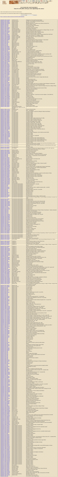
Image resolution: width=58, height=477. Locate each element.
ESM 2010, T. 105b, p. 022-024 (5, 152)
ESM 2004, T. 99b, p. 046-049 (5, 122)
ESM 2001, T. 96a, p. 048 (4, 354)
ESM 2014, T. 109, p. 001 (4, 404)
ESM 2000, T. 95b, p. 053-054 (5, 174)
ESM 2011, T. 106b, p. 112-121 (5, 109)
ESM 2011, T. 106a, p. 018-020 (5, 257)
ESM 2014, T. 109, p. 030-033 (5, 151)
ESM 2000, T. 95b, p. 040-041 (5, 473)
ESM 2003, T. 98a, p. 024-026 (5, 244)
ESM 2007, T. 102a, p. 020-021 (5, 250)
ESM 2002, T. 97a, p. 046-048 (5, 95)
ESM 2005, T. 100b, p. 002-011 (5, 448)
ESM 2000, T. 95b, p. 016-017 (5, 344)
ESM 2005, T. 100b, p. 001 (4, 305)
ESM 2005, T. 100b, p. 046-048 (5, 96)
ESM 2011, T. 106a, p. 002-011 (5, 461)
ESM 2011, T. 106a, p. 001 (4, 397)
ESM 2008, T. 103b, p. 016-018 (5, 474)
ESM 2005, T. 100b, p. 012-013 (5, 306)
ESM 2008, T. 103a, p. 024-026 (5, 319)
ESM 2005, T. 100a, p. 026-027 (5, 259)
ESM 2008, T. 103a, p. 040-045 (5, 23)
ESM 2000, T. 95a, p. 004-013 (5, 425)
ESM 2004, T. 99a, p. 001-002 (5, 300)
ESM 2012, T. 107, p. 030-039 (5, 79)
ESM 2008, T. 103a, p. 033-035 (5, 387)
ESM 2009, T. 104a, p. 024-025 (5, 61)
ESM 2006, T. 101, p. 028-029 (5, 377)
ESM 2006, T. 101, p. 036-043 (5, 97)
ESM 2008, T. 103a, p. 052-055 (5, 455)
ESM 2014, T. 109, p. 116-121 (5, 83)
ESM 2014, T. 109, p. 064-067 (5, 333)
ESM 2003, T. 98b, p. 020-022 (5, 299)
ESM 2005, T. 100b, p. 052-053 (5, 424)
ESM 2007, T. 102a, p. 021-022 (5, 167)
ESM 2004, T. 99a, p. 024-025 (5, 466)
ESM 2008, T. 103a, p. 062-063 (5, 390)
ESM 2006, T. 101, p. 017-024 (5, 86)
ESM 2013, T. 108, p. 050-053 (5, 242)
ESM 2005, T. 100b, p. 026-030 (5, 410)
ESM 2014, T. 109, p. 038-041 (5, 470)
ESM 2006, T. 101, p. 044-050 (5, 132)
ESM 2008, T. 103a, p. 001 (4, 386)
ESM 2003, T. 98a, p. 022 (4, 189)
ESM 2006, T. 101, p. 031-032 (5, 131)
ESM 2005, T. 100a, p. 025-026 (5, 278)
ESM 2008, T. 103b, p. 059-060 (5, 391)
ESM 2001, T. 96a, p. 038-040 (5, 69)
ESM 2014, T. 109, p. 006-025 (5, 416)
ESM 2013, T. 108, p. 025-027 (5, 402)
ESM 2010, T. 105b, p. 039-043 (5, 471)
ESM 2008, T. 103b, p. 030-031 (5, 57)
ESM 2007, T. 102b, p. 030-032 (5, 281)
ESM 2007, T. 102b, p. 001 (4, 251)
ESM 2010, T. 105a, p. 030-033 (5, 280)
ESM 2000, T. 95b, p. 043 (4, 40)
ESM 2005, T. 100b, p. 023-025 (5, 153)
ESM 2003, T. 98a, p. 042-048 (5, 439)
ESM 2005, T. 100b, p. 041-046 (5, 127)
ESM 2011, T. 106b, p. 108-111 (5, 60)
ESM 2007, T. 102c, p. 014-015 (5, 110)
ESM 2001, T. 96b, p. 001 (4, 293)
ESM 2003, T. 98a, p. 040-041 (5, 368)
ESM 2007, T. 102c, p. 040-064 (5, 385)
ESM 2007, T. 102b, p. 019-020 (5, 311)
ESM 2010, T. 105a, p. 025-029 (5, 178)
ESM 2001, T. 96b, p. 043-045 (5, 163)
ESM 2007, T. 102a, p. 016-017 (5, 379)
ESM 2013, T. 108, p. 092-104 (5, 231)
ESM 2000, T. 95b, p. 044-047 (5, 112)
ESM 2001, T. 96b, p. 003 (4, 358)
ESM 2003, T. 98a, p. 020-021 (5, 297)
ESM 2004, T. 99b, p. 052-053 (5, 125)
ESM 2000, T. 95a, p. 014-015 (5, 335)
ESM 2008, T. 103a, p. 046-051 (5, 321)
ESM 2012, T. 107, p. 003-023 (5, 462)
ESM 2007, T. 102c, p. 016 (4, 213)
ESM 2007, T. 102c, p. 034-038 (5, 133)
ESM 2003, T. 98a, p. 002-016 (5, 438)
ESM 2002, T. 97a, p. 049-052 (5, 115)
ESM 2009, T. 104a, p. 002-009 (5, 457)
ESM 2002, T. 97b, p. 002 (4, 156)
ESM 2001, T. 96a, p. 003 (4, 352)
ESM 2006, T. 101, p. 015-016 (5, 274)
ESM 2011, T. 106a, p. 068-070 (5, 166)
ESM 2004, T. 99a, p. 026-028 (5, 120)
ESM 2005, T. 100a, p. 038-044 (5, 202)
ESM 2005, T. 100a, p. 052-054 (5, 269)
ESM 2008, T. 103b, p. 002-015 (5, 456)
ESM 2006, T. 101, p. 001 (4, 375)
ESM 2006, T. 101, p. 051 (4, 206)
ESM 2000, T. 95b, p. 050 (4, 346)
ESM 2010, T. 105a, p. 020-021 (5, 225)
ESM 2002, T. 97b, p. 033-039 (5, 239)
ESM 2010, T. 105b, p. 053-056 (5, 165)
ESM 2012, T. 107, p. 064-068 (5, 230)
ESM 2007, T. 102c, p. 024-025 (5, 317)
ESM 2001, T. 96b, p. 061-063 (5, 363)
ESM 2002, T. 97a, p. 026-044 (5, 94)
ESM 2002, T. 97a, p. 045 (4, 364)
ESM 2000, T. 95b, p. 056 (4, 33)
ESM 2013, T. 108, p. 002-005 (5, 330)
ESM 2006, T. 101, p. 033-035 (5, 74)
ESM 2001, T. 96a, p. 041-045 (5, 113)
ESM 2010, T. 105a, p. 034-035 (5, 179)
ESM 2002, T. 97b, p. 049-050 (5, 176)
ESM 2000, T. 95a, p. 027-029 (5, 243)
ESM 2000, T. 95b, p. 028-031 (5, 289)
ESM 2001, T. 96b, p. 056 (4, 362)
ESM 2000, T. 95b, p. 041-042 (5, 345)
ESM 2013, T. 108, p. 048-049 (5, 273)
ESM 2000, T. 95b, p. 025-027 (5, 91)
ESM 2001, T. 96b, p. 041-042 (5, 169)
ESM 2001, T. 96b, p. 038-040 (5, 39)
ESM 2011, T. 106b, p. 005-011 (5, 241)
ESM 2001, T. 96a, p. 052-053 (5, 21)
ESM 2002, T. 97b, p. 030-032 (5, 437)
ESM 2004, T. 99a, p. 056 (4, 45)
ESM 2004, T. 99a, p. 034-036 (5, 261)
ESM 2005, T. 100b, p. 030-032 (5, 248)
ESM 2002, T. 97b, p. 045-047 (5, 187)
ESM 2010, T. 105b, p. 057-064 (5, 226)
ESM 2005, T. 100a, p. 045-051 (5, 203)
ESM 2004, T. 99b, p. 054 (4, 200)
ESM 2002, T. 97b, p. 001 (4, 295)
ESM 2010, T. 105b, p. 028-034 (5, 136)
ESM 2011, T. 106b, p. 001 (4, 399)
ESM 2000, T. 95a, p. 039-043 (5, 93)
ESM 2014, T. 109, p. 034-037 (5, 234)
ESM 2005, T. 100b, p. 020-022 (5, 308)
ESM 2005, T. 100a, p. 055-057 (5, 126)
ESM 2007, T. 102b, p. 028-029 (5, 37)
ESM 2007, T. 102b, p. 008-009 (5, 36)
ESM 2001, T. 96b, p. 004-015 (5, 432)
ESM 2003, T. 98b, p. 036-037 (5, 34)
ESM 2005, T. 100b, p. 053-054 (5, 204)
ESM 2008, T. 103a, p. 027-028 (5, 84)
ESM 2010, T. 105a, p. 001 (4, 393)
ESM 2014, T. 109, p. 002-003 (5, 331)
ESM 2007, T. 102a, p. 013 (4, 75)
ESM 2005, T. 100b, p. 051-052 (5, 249)
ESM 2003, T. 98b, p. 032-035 (5, 119)
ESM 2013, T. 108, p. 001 (4, 329)
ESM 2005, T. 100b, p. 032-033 (5, 374)
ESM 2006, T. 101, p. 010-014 (5, 309)
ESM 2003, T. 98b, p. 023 (4, 268)
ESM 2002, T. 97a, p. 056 (4, 365)
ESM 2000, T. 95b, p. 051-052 (5, 468)
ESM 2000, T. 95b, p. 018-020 (5, 412)
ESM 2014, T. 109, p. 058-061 (5, 46)
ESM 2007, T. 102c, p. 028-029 (5, 267)
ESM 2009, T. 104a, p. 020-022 (5, 322)
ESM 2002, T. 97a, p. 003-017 (5, 434)
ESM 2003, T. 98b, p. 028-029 (5, 272)
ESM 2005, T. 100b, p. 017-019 (5, 307)
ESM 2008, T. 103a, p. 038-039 (5, 320)
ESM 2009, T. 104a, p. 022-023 (5, 182)
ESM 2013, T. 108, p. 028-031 (5, 28)
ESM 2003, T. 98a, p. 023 (4, 190)
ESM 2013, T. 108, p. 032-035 (5, 422)
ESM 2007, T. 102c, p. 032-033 (5, 215)
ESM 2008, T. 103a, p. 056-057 (5, 389)
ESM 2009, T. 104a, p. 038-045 (5, 170)
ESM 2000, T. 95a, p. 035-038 (5, 426)
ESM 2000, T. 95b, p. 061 (4, 262)
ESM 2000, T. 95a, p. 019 (4, 339)
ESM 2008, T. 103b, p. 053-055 (5, 134)
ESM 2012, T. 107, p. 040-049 (5, 401)
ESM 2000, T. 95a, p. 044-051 (5, 270)
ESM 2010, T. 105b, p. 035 (4, 137)
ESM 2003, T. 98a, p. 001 (4, 367)
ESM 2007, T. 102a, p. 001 (4, 378)
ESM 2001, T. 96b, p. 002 (4, 155)
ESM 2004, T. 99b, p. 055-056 (5, 164)
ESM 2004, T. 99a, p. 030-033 (5, 121)
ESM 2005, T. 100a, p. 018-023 (5, 56)
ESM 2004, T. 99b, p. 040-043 (5, 148)
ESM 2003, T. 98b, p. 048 (4, 370)
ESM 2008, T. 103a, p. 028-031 (5, 22)
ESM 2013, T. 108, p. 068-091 (5, 403)
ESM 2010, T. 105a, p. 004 (4, 25)
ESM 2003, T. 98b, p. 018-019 (5, 369)
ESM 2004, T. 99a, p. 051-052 (5, 104)
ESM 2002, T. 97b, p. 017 (4, 186)
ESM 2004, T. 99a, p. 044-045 (5, 246)
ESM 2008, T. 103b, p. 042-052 (5, 279)
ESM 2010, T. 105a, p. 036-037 (5, 27)
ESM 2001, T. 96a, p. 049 (4, 355)
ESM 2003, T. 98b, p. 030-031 (5, 63)
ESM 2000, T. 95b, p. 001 (4, 288)
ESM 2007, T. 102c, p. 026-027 (5, 318)
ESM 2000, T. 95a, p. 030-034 (5, 409)
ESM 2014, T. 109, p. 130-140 (5, 47)
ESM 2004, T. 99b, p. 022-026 (5, 445)
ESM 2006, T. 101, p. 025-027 (5, 376)
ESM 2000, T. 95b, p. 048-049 (5, 413)
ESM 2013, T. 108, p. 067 (4, 81)
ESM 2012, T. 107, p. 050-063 (5, 286)
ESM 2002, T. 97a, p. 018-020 (5, 157)
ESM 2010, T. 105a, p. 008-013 (5, 224)
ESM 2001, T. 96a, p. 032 (4, 353)
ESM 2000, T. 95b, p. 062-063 (5, 263)
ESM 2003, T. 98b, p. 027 (4, 62)
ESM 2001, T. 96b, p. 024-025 (5, 106)
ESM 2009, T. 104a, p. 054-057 (5, 58)
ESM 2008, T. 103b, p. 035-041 (5, 217)
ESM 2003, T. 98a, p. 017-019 (5, 414)
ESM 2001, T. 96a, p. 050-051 (5, 469)
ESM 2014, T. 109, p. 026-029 (5, 332)
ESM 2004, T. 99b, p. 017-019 (5, 158)
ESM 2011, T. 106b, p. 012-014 (5, 228)
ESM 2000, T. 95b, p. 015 (4, 50)
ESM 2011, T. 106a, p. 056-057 (5, 181)
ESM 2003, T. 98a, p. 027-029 (5, 283)
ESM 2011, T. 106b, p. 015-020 (5, 229)
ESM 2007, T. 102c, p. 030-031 (5, 214)
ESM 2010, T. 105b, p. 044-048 (5, 411)
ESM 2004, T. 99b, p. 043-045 (5, 105)
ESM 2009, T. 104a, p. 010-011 (5, 218)
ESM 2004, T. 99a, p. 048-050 (5, 111)
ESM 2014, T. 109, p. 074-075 (5, 72)
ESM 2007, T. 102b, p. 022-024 (5, 71)
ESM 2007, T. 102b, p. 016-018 (5, 282)
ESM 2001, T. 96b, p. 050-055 (5, 114)
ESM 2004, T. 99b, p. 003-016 (5, 444)
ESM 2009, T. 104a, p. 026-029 (5, 472)
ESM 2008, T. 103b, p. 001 (4, 24)
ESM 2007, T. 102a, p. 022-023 (5, 421)
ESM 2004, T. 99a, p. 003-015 (5, 443)
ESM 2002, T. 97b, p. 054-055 (5, 366)
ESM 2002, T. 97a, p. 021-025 (5, 52)
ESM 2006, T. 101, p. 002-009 (5, 449)
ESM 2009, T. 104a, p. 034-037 (5, 85)
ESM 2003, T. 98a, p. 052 (4, 193)
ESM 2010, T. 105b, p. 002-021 (5, 460)
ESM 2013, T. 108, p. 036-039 (5, 423)
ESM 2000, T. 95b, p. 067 (4, 351)
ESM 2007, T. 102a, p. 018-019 (5, 380)
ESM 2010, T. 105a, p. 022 (4, 26)
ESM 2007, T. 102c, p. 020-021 (5, 316)
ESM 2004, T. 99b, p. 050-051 (5, 123)
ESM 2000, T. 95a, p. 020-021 (5, 92)
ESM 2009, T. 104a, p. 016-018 (5, 219)
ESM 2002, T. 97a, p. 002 (4, 433)
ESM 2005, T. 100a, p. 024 (4, 247)
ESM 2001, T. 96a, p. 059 (4, 356)
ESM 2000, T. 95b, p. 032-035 (5, 420)
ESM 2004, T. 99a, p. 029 (4, 260)
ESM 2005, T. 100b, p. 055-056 (5, 205)
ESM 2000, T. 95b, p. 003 (4, 343)
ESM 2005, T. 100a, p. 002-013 (5, 446)
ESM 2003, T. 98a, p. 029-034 (5, 70)
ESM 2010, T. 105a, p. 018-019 (5, 458)
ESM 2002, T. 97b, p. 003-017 (5, 435)
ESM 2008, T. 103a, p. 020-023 (5, 49)
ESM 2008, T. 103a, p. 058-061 (5, 216)
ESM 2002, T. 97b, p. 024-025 (5, 296)
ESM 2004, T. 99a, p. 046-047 (5, 285)
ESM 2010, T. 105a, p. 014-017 (5, 238)
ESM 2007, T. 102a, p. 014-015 (5, 310)
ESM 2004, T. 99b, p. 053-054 (5, 258)
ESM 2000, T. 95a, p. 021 (4, 340)
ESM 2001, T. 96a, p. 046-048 (5, 103)
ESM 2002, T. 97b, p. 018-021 (5, 467)
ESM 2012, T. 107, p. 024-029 (5, 328)
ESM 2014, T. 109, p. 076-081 (5, 82)
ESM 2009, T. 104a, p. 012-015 (5, 180)
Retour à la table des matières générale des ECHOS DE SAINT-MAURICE (12, 16)
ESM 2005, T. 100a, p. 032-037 (5, 201)
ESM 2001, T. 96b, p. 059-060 (5, 73)
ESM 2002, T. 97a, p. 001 (4, 294)
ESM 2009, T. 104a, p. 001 (4, 392)
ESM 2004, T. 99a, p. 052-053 (5, 177)
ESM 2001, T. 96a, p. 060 (4, 357)
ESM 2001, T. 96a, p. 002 (4, 154)
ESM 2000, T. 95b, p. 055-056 (5, 175)
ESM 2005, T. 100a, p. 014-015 (5, 447)
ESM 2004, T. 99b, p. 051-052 (5, 124)
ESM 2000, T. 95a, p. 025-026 (5, 102)
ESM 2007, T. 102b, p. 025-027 (5, 312)
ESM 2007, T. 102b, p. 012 (4, 212)
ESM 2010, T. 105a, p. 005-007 (5, 415)
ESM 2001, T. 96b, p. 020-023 (5, 168)
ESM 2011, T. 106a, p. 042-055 (5, 51)
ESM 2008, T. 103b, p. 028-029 (5, 98)
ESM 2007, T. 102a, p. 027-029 (5, 208)
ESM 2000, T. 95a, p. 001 (4, 287)
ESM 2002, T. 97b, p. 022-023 (5, 436)
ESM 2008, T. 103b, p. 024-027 (5, 255)
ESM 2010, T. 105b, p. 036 (4, 138)
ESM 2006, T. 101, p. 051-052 (5, 207)
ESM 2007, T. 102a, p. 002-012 (5, 450)
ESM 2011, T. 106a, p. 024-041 (5, 398)
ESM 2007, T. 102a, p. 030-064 (5, 381)
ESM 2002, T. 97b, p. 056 (4, 44)
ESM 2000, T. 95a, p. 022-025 (5, 342)
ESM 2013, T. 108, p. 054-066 (5, 80)
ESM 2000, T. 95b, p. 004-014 (5, 427)
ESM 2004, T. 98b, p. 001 (4, 298)
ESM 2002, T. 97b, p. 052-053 (5, 188)
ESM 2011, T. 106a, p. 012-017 (5, 35)
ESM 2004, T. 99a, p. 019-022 (5, 67)
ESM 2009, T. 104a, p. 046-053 (5, 48)
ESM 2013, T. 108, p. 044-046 (5, 143)
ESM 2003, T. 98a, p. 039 (4, 191)
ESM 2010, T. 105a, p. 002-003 (5, 323)
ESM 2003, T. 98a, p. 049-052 (5, 192)
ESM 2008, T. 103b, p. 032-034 (5, 271)
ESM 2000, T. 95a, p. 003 (4, 334)
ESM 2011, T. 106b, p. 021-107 (5, 400)
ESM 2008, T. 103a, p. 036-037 (5, 388)
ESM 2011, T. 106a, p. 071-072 (5, 227)
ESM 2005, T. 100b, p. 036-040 (5, 38)
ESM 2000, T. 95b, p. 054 (4, 256)
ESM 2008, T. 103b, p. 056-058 (5, 135)
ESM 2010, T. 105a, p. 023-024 (5, 459)
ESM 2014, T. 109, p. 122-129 (5, 68)
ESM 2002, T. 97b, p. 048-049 (5, 59)
